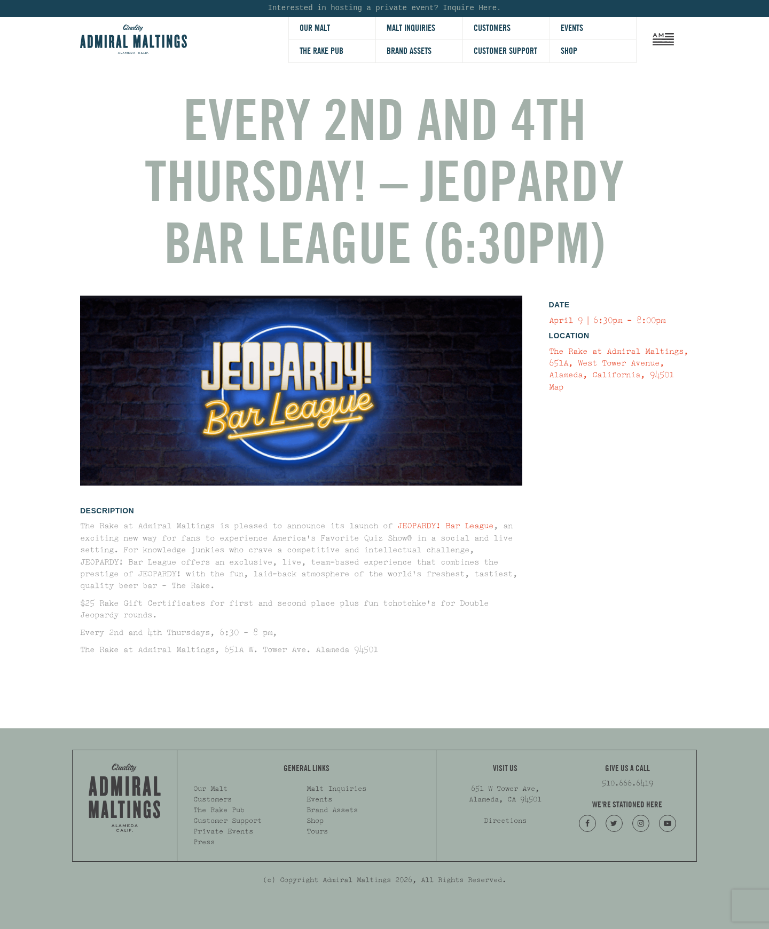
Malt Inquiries (411, 28)
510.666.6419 (627, 783)
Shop (569, 51)
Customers (492, 28)
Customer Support (505, 51)
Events (572, 28)
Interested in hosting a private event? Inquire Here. (384, 8)
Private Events (223, 831)
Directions (505, 820)
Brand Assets (409, 51)
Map (556, 387)
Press (204, 842)
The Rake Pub (321, 51)
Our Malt (315, 28)
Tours (317, 831)
